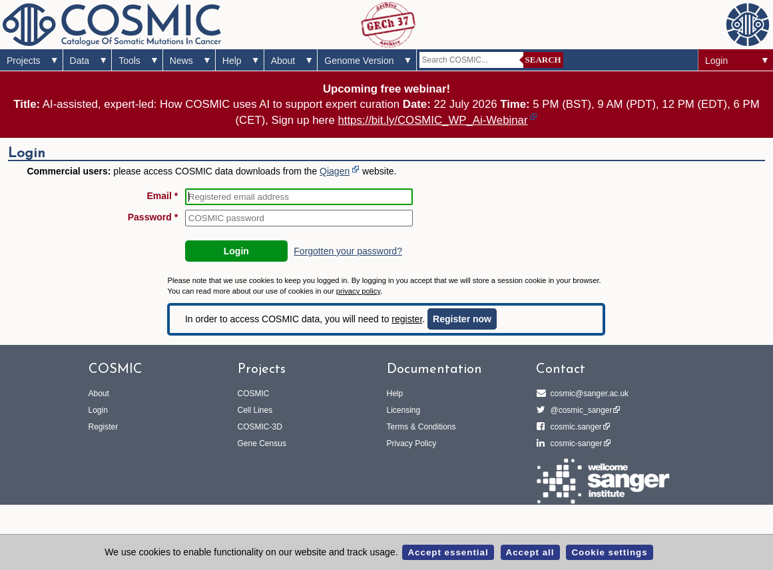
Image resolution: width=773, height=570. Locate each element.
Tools (129, 60)
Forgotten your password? (348, 251)
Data (80, 60)
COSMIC (254, 393)
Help (232, 60)
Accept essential (447, 552)
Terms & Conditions (421, 426)
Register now (462, 319)
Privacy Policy (412, 443)
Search (543, 60)
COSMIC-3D (260, 426)
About (283, 60)
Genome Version (358, 60)
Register (104, 426)
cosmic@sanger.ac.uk (588, 393)
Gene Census (262, 443)
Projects (24, 60)
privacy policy (358, 291)
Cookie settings (609, 552)
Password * (153, 217)
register (406, 319)
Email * (162, 195)
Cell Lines (255, 410)
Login (716, 60)
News (181, 60)
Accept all (530, 552)
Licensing (404, 410)
